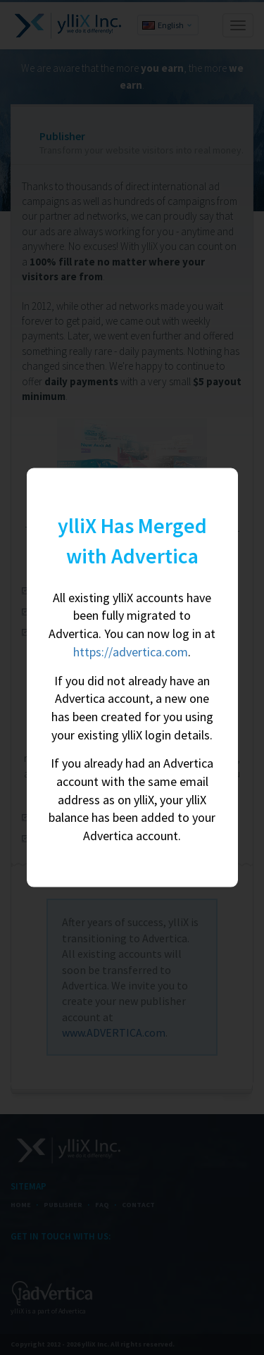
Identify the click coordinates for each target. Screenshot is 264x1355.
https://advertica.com (130, 651)
